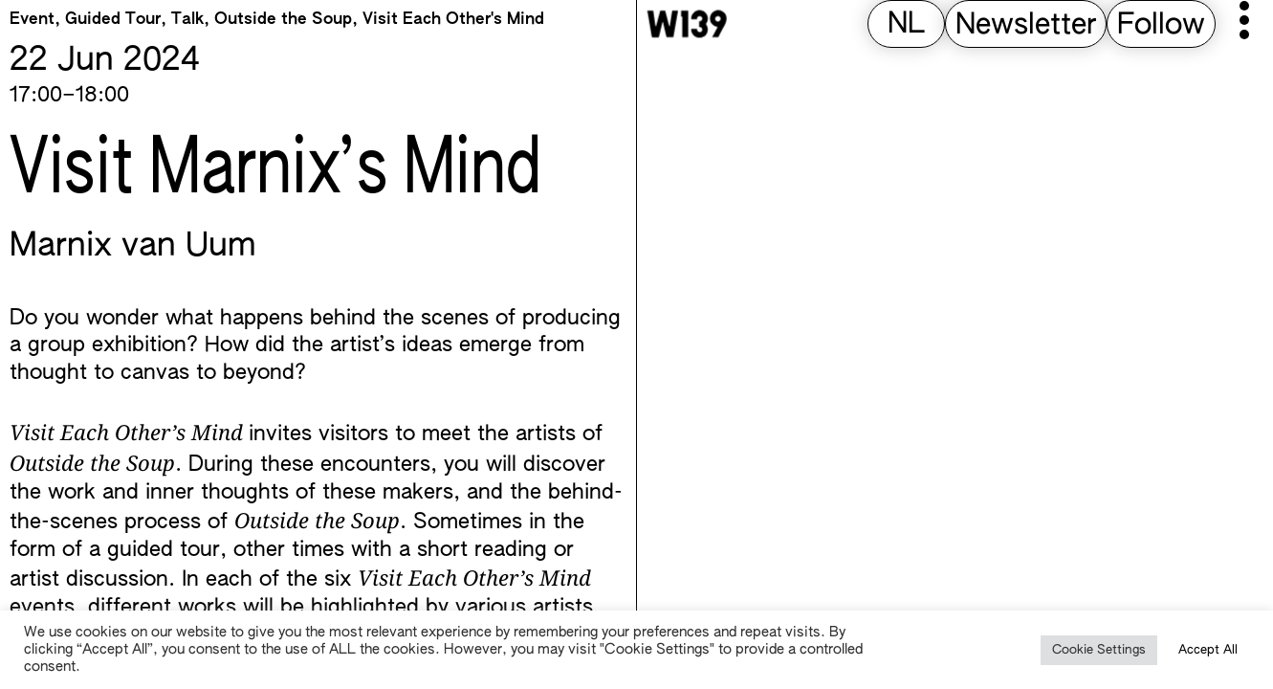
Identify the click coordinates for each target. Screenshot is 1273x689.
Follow (1161, 25)
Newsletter (1025, 25)
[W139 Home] (686, 24)
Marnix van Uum (133, 247)
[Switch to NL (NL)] (906, 25)
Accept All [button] (1208, 650)
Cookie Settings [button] (1099, 650)
